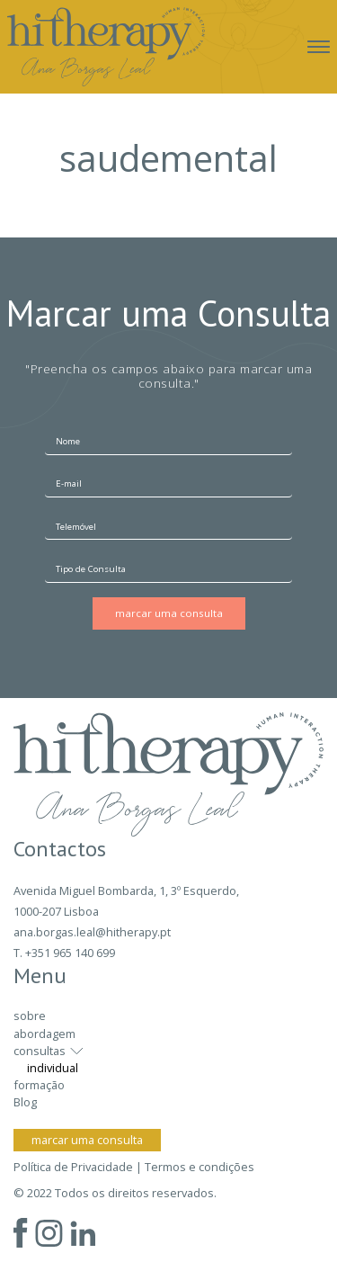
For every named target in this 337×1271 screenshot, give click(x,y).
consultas (39, 1051)
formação (39, 1085)
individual (52, 1068)
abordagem (44, 1033)
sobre (29, 1015)
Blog (25, 1102)
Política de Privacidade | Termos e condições (133, 1167)
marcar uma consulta (87, 1140)
